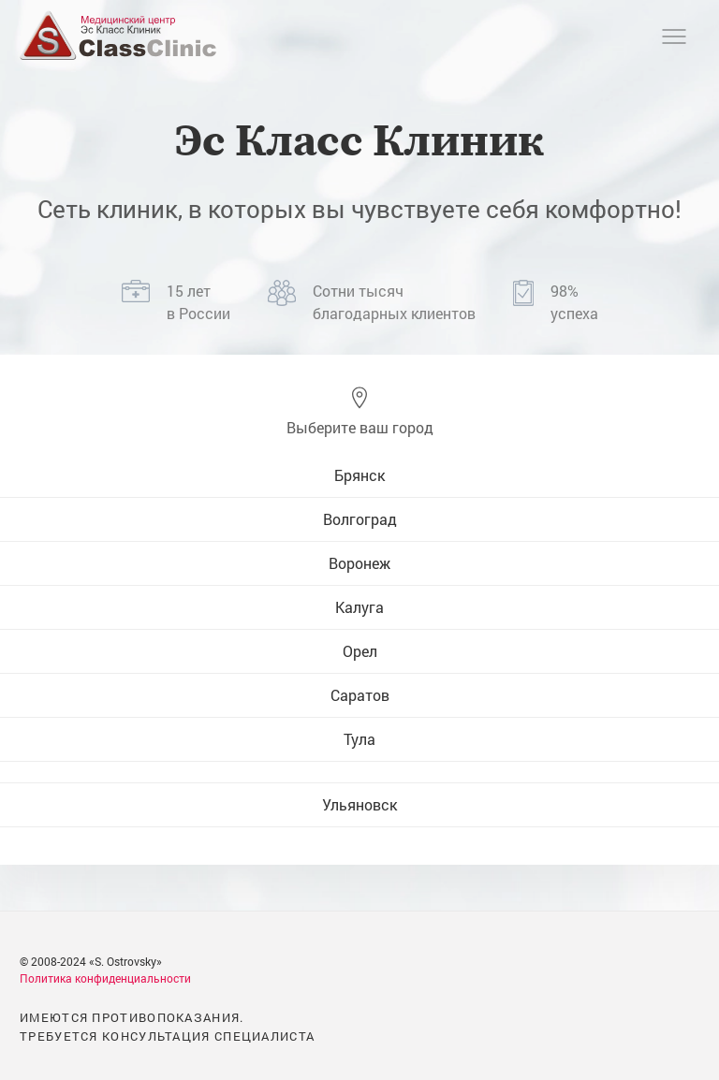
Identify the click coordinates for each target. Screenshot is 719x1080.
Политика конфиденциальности (105, 978)
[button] (359, 412)
